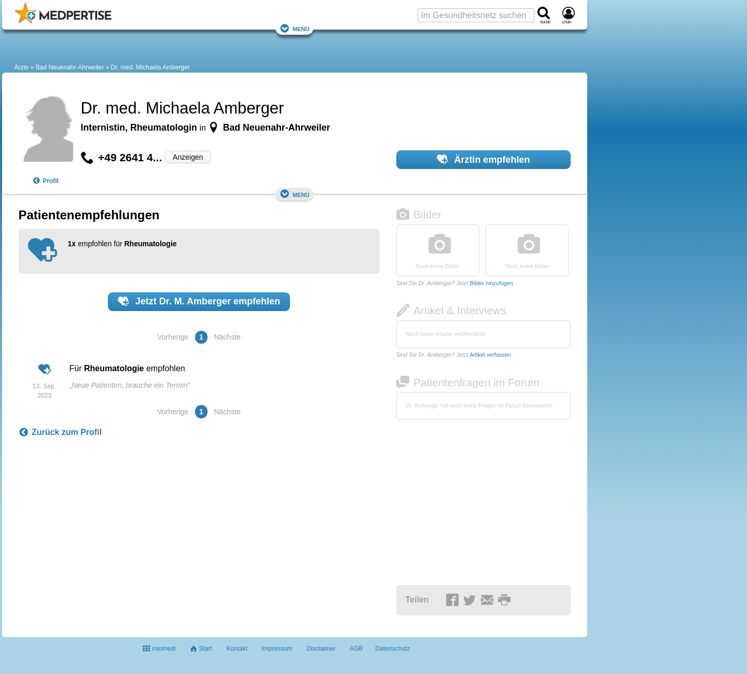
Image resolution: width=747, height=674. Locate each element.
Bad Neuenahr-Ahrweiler (70, 67)
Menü (295, 28)
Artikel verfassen (490, 355)
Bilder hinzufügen (491, 283)
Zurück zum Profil (60, 432)
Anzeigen (188, 157)
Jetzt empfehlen (199, 301)
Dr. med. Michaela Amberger (150, 67)
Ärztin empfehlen (483, 159)
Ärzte (22, 67)
